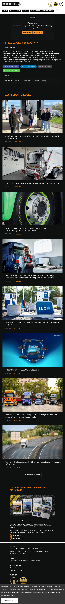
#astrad (17, 81)
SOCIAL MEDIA (15, 565)
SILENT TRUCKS (23, 553)
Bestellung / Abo (18, 538)
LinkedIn (20, 570)
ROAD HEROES (38, 551)
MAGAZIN (13, 553)
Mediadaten (17, 535)
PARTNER (13, 575)
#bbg (44, 81)
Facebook (13, 568)
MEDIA (12, 546)
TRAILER (25, 11)
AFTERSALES (18, 142)
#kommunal (27, 81)
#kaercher (8, 81)
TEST (38, 11)
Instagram (13, 570)
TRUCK (5, 11)
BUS (32, 11)
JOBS (46, 551)
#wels (37, 81)
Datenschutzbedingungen (9, 595)
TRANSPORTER (15, 11)
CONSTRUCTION (47, 11)
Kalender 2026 (35, 561)
